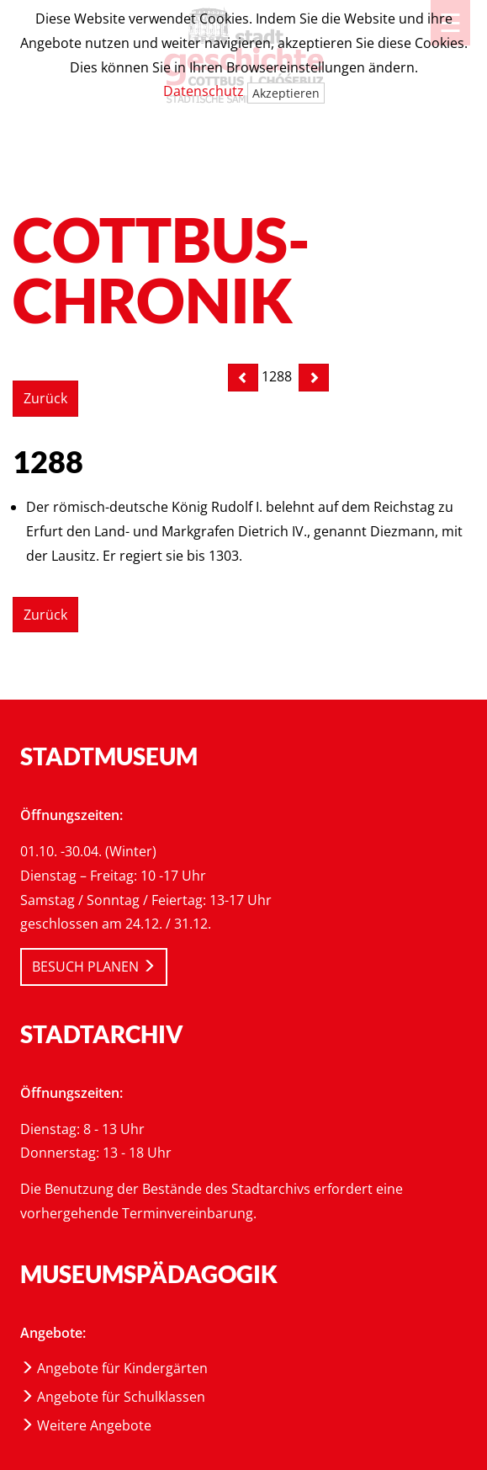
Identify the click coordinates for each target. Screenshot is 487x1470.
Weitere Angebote (85, 1425)
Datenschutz (203, 91)
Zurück (45, 398)
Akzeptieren (286, 93)
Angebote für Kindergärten (114, 1368)
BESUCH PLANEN (94, 966)
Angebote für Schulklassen (112, 1396)
